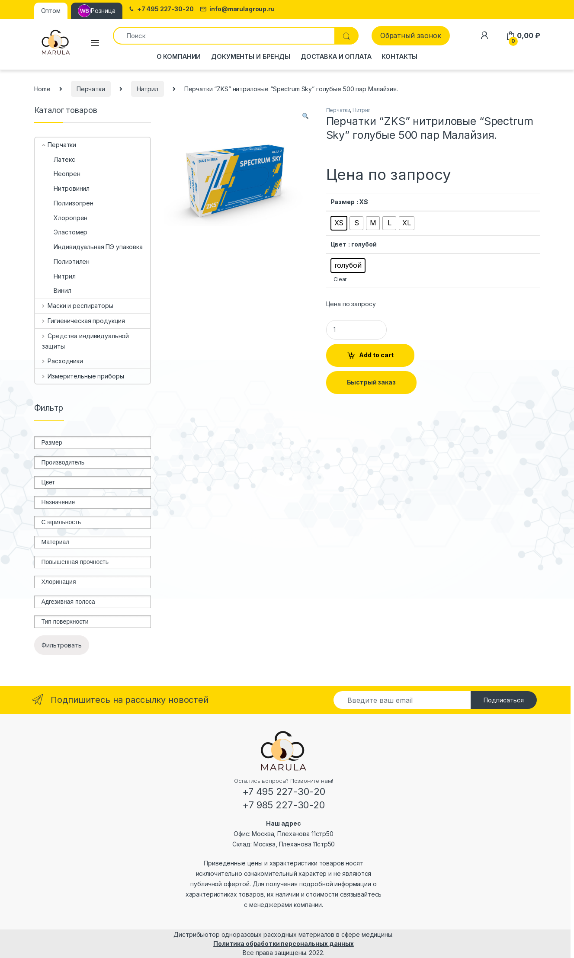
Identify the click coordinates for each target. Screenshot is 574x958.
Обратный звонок (410, 35)
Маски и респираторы (77, 305)
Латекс (58, 159)
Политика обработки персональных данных (283, 943)
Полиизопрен (67, 203)
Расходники (62, 361)
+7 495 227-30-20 (161, 9)
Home (42, 89)
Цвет (338, 244)
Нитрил (147, 89)
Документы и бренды (250, 56)
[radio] (339, 223)
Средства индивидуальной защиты (85, 341)
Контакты (399, 56)
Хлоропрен (64, 217)
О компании (179, 56)
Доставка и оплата (336, 56)
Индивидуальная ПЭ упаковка (92, 246)
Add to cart (376, 355)
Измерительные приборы (83, 376)
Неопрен (61, 173)
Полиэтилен (66, 261)
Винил (56, 290)
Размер (342, 201)
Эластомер (64, 232)
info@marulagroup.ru (237, 9)
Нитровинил (66, 188)
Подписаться (504, 700)
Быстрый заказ (371, 382)
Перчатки (91, 89)
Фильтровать (62, 645)
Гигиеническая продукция (83, 320)
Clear (340, 279)
